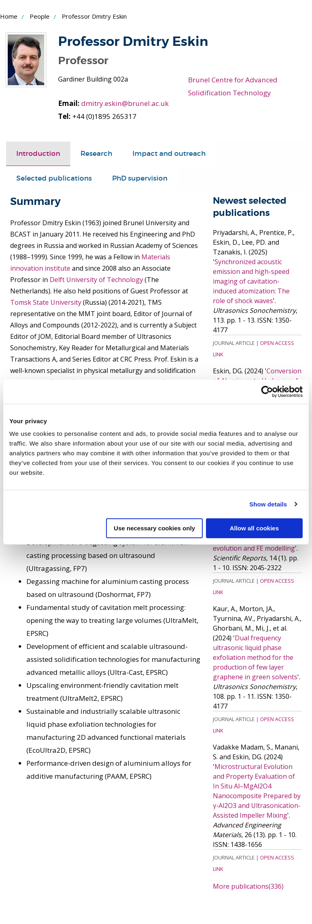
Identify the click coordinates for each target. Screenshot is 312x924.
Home (8, 16)
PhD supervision (139, 178)
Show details (268, 504)
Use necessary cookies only (154, 528)
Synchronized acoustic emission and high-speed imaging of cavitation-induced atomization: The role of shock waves (251, 281)
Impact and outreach (169, 153)
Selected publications (54, 178)
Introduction (38, 153)
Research (96, 153)
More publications (248, 885)
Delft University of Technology (96, 279)
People (40, 16)
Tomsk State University (45, 301)
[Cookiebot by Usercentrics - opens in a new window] (267, 392)
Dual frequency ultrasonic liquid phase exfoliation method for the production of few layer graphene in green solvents (255, 657)
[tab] (38, 153)
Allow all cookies (254, 528)
